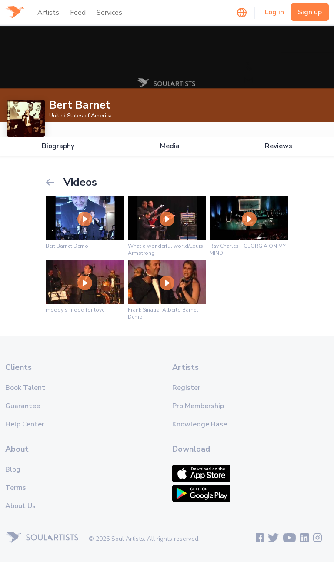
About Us (20, 506)
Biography (58, 146)
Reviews (278, 146)
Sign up (310, 12)
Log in (274, 12)
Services (109, 12)
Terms (15, 487)
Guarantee (22, 406)
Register (186, 387)
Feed (78, 12)
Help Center (24, 424)
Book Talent (25, 387)
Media (170, 146)
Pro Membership (198, 406)
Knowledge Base (199, 424)
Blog (12, 469)
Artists (48, 12)
